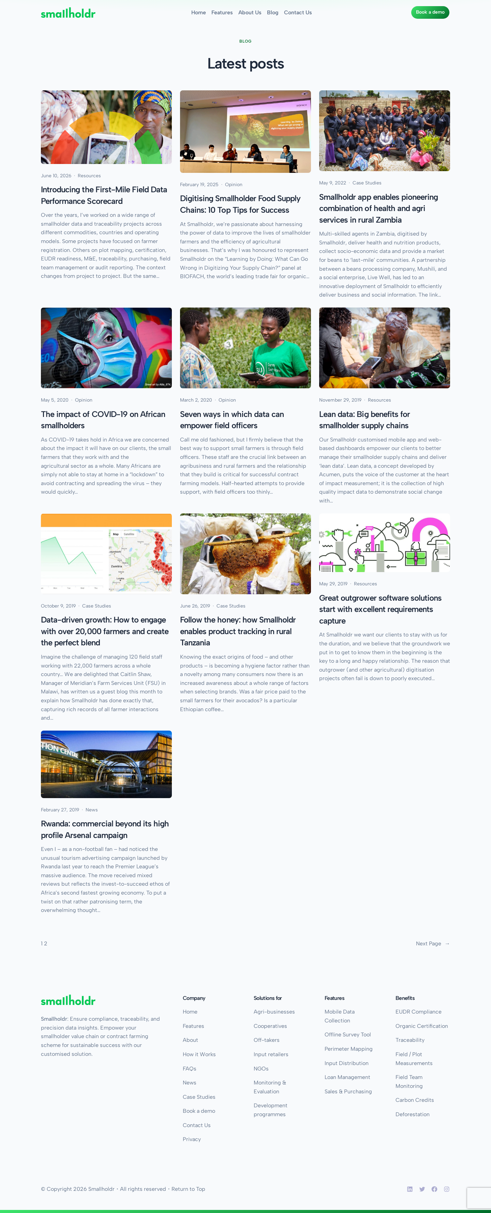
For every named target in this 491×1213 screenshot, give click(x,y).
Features (193, 1026)
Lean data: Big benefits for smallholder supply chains (364, 420)
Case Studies (367, 183)
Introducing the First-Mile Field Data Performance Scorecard (104, 195)
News (92, 810)
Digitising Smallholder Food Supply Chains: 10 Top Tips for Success (240, 204)
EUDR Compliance (419, 1011)
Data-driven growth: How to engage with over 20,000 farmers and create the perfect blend (104, 631)
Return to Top (188, 1189)
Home (190, 1011)
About (190, 1040)
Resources (89, 176)
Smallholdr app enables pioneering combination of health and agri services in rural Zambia (378, 208)
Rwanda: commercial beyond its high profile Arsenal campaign (105, 829)
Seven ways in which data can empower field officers (232, 420)
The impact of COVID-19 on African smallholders (103, 420)
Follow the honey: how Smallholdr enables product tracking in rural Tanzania (238, 631)
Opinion (233, 185)
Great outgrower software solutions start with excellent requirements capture (380, 609)
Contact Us (197, 1125)
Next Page (433, 943)
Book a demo (430, 12)
